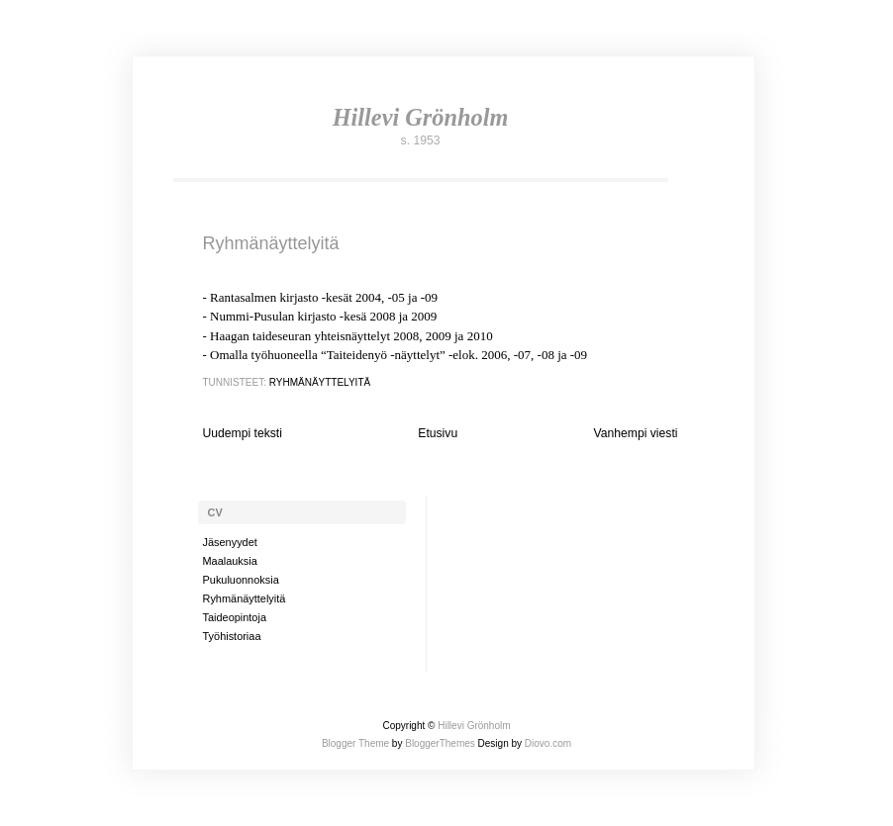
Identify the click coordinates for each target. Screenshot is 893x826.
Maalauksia (230, 561)
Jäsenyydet (230, 542)
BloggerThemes (438, 743)
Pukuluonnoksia (241, 580)
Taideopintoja (234, 617)
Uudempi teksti (242, 433)
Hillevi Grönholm (421, 117)
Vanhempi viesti (636, 433)
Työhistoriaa (232, 636)
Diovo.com (548, 743)
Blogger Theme (355, 743)
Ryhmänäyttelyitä (271, 243)
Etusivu (437, 433)
